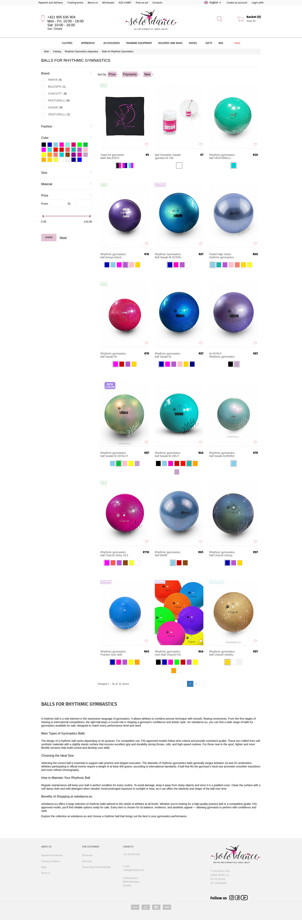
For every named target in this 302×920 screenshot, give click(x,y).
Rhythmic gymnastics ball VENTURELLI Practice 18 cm (222, 156)
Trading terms (75, 2)
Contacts (157, 2)
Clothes (68, 43)
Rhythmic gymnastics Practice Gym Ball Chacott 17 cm (113, 653)
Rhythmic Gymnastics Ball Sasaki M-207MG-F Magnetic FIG (168, 256)
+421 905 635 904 (61, 17)
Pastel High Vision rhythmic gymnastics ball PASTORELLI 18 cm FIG (221, 256)
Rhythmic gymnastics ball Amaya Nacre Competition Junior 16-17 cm (114, 256)
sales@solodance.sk (133, 870)
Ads (220, 43)
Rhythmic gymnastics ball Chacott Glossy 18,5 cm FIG (222, 554)
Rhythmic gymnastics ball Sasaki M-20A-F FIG (167, 454)
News (44, 867)
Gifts (209, 43)
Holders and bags (170, 43)
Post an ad (142, 2)
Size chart (87, 861)
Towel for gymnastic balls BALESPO (112, 156)
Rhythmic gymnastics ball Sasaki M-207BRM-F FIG (167, 355)
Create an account (237, 2)
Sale (234, 43)
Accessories (111, 43)
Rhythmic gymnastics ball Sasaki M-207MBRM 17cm (113, 355)
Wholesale (108, 2)
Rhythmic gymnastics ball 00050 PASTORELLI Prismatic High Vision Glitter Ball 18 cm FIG (168, 554)
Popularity (130, 74)
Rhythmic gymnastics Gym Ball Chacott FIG (168, 653)
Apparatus (89, 43)
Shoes (194, 43)
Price (112, 74)
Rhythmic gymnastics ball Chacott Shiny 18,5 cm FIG (114, 554)
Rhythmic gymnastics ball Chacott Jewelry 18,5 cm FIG (222, 653)
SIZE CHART (125, 2)
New (147, 74)
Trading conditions (50, 861)
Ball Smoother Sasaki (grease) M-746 (168, 156)
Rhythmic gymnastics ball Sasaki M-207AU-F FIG (114, 454)
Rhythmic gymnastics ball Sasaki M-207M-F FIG (223, 355)
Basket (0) (254, 17)
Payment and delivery (50, 2)
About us (93, 2)
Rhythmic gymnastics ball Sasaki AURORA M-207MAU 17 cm (222, 454)
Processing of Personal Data (96, 867)
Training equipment (139, 43)
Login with (258, 2)
